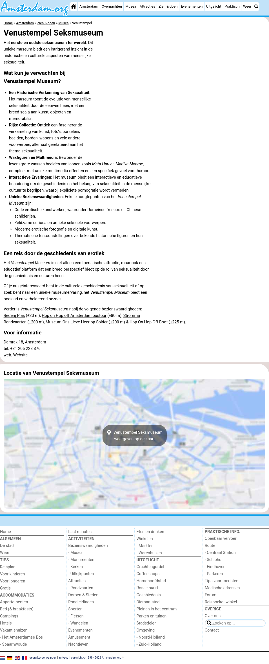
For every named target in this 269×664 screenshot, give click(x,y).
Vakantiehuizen (14, 630)
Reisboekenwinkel (221, 602)
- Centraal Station (220, 552)
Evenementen (192, 6)
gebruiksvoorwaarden (43, 657)
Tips (4, 560)
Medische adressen (222, 588)
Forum (210, 595)
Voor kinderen (12, 574)
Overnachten (112, 6)
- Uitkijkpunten (81, 573)
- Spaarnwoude (13, 644)
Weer (247, 6)
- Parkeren (214, 573)
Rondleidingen (81, 602)
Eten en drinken (150, 531)
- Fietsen (75, 616)
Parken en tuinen (152, 616)
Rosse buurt (147, 588)
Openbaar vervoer (221, 538)
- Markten (145, 546)
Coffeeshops (148, 573)
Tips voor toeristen (221, 580)
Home (5, 531)
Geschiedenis (149, 595)
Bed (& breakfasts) (17, 609)
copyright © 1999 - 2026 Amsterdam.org (96, 657)
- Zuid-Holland (149, 644)
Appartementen (14, 602)
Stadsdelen (147, 623)
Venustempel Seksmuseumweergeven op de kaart (134, 435)
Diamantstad (148, 602)
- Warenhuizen (149, 553)
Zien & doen (168, 6)
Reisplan (7, 567)
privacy (63, 657)
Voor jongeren (12, 581)
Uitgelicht (213, 6)
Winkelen (145, 538)
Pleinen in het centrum (157, 609)
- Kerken (75, 566)
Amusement (79, 637)
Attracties (147, 6)
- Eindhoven (215, 566)
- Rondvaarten (80, 588)
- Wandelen (78, 623)
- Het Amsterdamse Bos (21, 637)
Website (20, 355)
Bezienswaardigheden (88, 545)
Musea (130, 6)
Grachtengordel (150, 566)
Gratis (5, 588)
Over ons (213, 615)
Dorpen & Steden (83, 595)
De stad (7, 545)
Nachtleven (78, 644)
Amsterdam (88, 6)
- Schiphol (214, 559)
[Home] (73, 6)
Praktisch (232, 6)
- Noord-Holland (151, 637)
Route (210, 545)
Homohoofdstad (151, 580)
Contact (212, 630)
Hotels (6, 623)
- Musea (75, 552)
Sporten (75, 609)
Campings (9, 616)
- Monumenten (81, 559)
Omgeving (146, 630)
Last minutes (80, 531)
